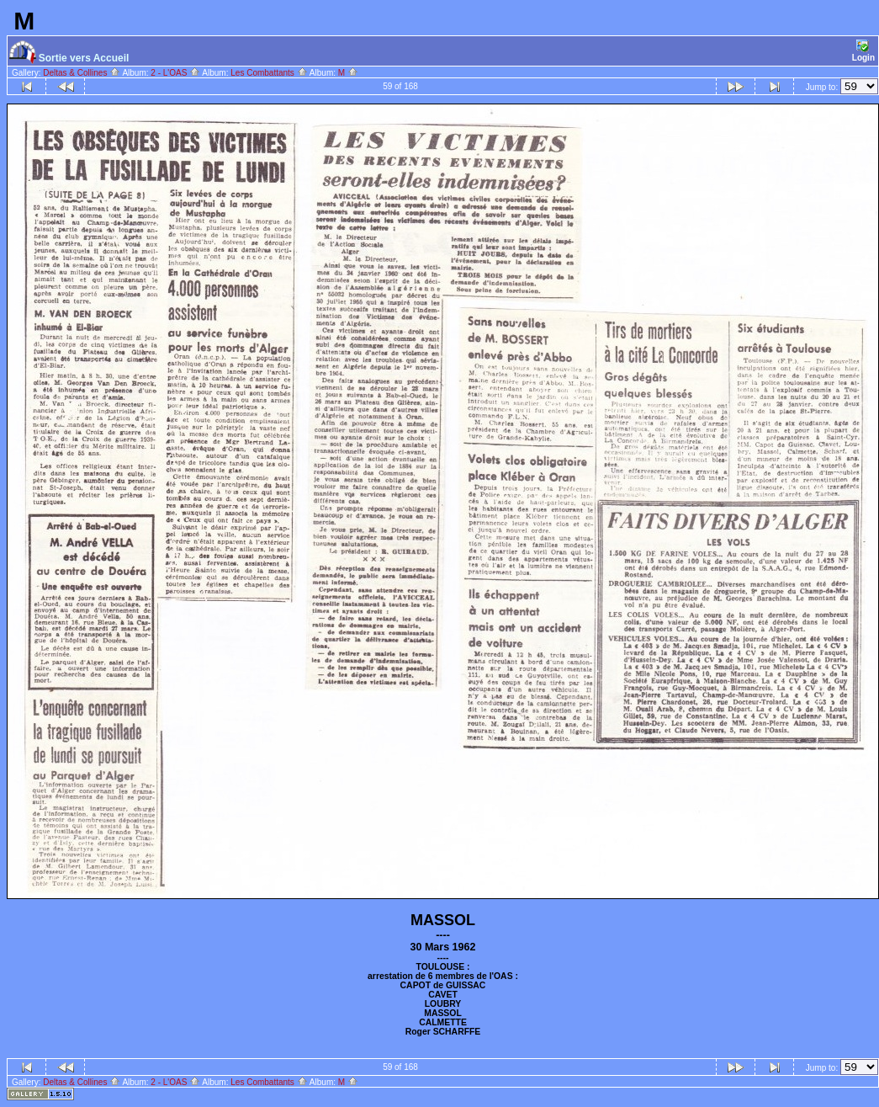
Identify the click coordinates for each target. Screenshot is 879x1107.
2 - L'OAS (175, 72)
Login (863, 51)
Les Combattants (268, 72)
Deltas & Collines (81, 72)
